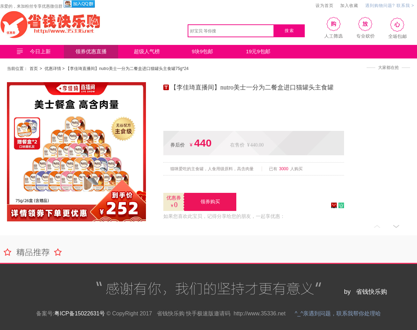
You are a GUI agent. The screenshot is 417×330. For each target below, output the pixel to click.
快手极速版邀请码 (208, 313)
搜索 (289, 30)
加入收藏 (349, 5)
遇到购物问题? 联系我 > (389, 5)
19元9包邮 (258, 51)
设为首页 (325, 5)
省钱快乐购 (171, 313)
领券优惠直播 (91, 51)
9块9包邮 (202, 51)
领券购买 (210, 201)
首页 (34, 68)
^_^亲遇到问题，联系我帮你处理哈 (338, 313)
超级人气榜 (147, 51)
